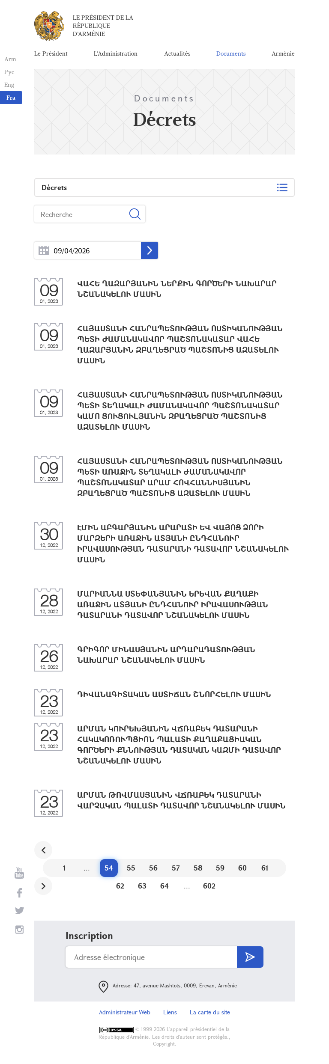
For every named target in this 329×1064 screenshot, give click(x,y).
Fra (10, 97)
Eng (9, 84)
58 (198, 867)
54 (109, 867)
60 (242, 867)
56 (153, 867)
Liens (170, 1012)
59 (220, 867)
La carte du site (210, 1012)
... (44, 250)
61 (265, 867)
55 (131, 867)
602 (209, 885)
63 (142, 885)
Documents (230, 53)
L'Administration (116, 53)
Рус (9, 72)
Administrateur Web (124, 1012)
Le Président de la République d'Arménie (103, 25)
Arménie (283, 53)
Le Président (51, 53)
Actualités (177, 53)
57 (176, 867)
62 (120, 885)
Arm (10, 59)
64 (164, 885)
